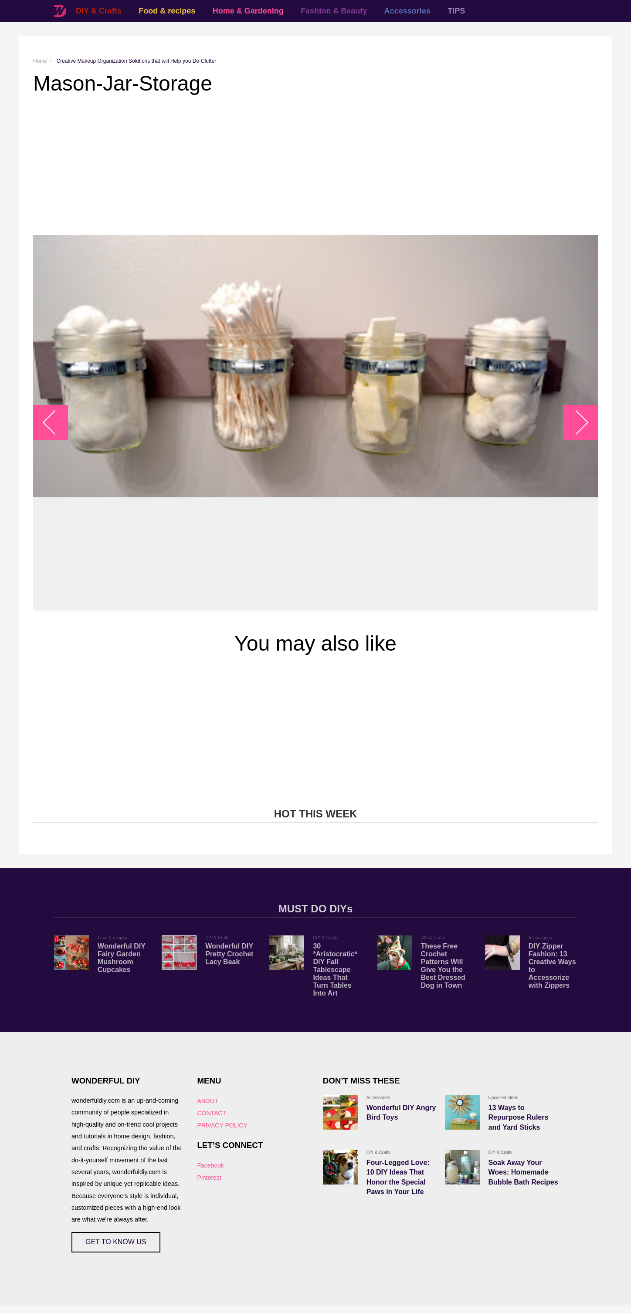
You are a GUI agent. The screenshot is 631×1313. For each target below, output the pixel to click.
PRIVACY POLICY (222, 1125)
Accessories (407, 11)
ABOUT (207, 1100)
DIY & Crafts (99, 11)
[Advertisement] (294, 165)
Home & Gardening (248, 11)
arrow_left (55, 422)
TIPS (456, 11)
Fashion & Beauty (334, 11)
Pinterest (209, 1177)
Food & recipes (167, 11)
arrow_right (576, 422)
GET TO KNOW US (115, 1241)
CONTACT (211, 1113)
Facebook (210, 1165)
